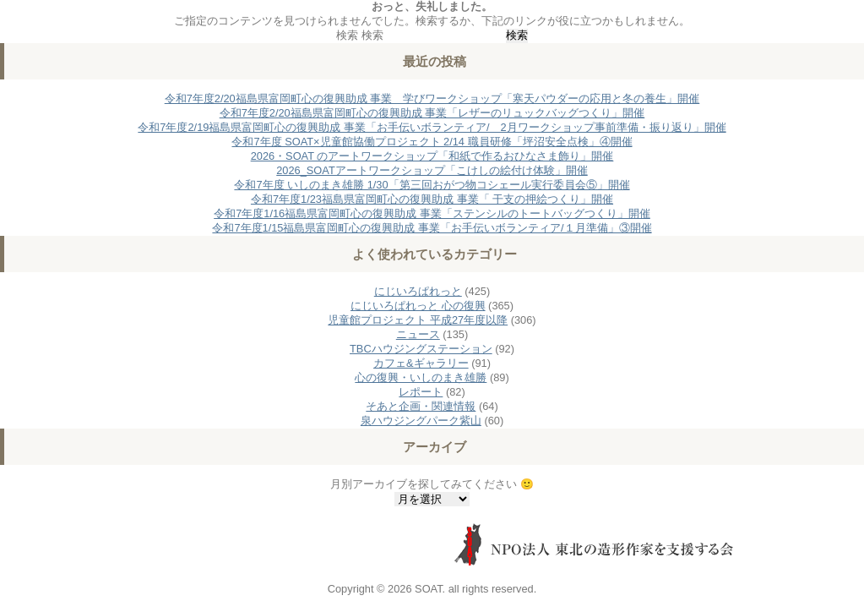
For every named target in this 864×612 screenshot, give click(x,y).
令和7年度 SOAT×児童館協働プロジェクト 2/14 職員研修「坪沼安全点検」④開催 (431, 141)
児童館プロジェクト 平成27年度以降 (418, 320)
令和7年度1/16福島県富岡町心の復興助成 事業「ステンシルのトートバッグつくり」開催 (432, 213)
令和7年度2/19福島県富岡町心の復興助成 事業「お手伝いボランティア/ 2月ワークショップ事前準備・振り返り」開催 (431, 127)
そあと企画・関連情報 (420, 406)
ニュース (418, 334)
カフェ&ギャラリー (421, 363)
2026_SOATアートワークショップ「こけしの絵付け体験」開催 (431, 170)
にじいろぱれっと (418, 291)
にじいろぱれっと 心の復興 (418, 305)
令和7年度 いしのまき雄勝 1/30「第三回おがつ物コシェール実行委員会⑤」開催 (431, 184)
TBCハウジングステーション (421, 348)
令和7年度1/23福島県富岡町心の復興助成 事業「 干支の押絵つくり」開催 (432, 199)
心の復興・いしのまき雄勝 (420, 377)
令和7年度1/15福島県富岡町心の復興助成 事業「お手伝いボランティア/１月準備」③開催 (431, 227)
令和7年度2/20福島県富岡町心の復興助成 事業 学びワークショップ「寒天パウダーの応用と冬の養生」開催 (432, 98)
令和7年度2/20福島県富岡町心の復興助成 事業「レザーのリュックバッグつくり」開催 (432, 113)
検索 (347, 35)
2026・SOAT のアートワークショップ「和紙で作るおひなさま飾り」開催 (432, 156)
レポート (421, 391)
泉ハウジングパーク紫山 (421, 420)
